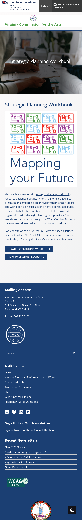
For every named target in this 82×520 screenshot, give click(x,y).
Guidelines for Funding (18, 396)
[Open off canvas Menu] (76, 21)
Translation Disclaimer (18, 387)
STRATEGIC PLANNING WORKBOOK (29, 249)
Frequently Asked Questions (21, 401)
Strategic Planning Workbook (53, 194)
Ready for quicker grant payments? (25, 452)
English (45, 6)
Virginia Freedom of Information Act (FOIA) (30, 377)
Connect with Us (14, 382)
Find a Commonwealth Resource (66, 5)
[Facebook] (14, 412)
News (8, 372)
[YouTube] (28, 412)
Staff (7, 392)
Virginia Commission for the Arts (33, 24)
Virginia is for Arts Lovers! (20, 462)
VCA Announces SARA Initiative (23, 457)
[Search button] (74, 353)
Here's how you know (18, 9)
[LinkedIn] (21, 412)
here (52, 430)
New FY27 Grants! (15, 447)
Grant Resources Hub (17, 467)
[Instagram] (7, 412)
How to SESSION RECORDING (26, 256)
